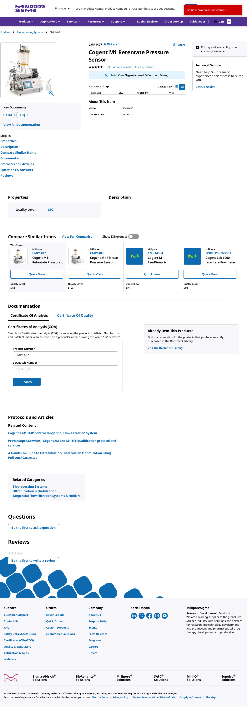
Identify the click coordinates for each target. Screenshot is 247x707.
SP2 (50, 209)
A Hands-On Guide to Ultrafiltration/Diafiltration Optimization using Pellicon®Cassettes (59, 455)
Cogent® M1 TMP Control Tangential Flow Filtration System (52, 433)
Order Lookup (173, 21)
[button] (147, 21)
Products (5, 32)
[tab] (8, 32)
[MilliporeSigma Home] (30, 8)
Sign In (109, 75)
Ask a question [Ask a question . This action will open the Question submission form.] (143, 67)
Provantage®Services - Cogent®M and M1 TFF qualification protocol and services (62, 443)
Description (9, 147)
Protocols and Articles (17, 164)
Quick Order (197, 21)
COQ (21, 115)
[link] (23, 615)
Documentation (12, 158)
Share (179, 45)
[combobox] (125, 8)
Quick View (37, 274)
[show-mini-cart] (222, 21)
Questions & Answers (16, 170)
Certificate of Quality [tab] (75, 315)
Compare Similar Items (18, 152)
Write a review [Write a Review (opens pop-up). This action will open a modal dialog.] (122, 67)
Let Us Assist (205, 87)
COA (9, 115)
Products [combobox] (60, 8)
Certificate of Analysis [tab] (29, 315)
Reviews (6, 175)
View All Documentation (21, 125)
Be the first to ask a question (33, 527)
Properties (8, 141)
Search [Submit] (27, 382)
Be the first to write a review (35, 561)
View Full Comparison (78, 236)
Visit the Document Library (165, 348)
